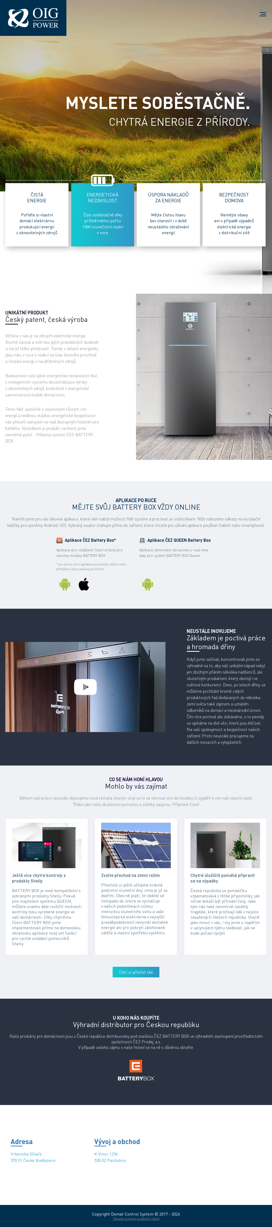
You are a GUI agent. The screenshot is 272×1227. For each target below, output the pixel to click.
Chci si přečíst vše (136, 972)
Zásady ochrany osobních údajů (136, 1219)
